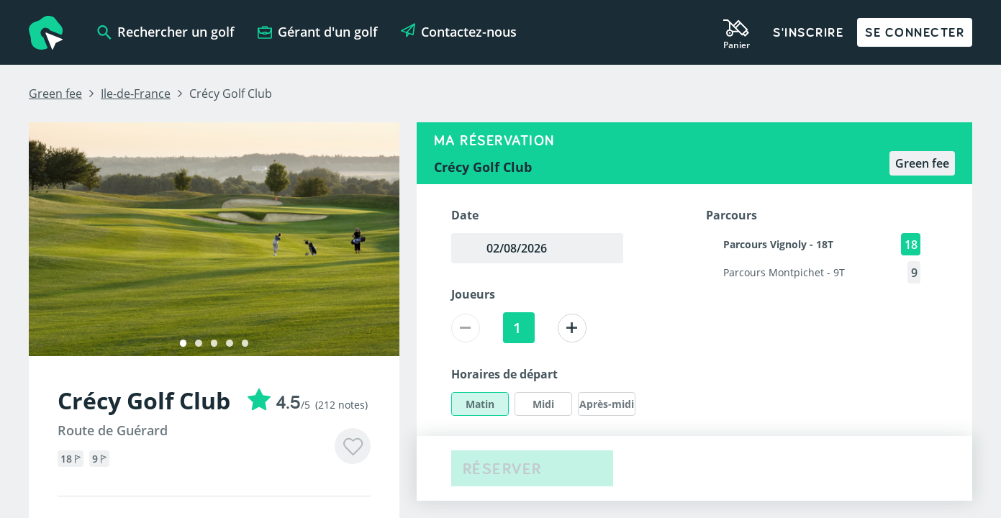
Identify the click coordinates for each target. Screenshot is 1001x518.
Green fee (55, 93)
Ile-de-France (136, 93)
